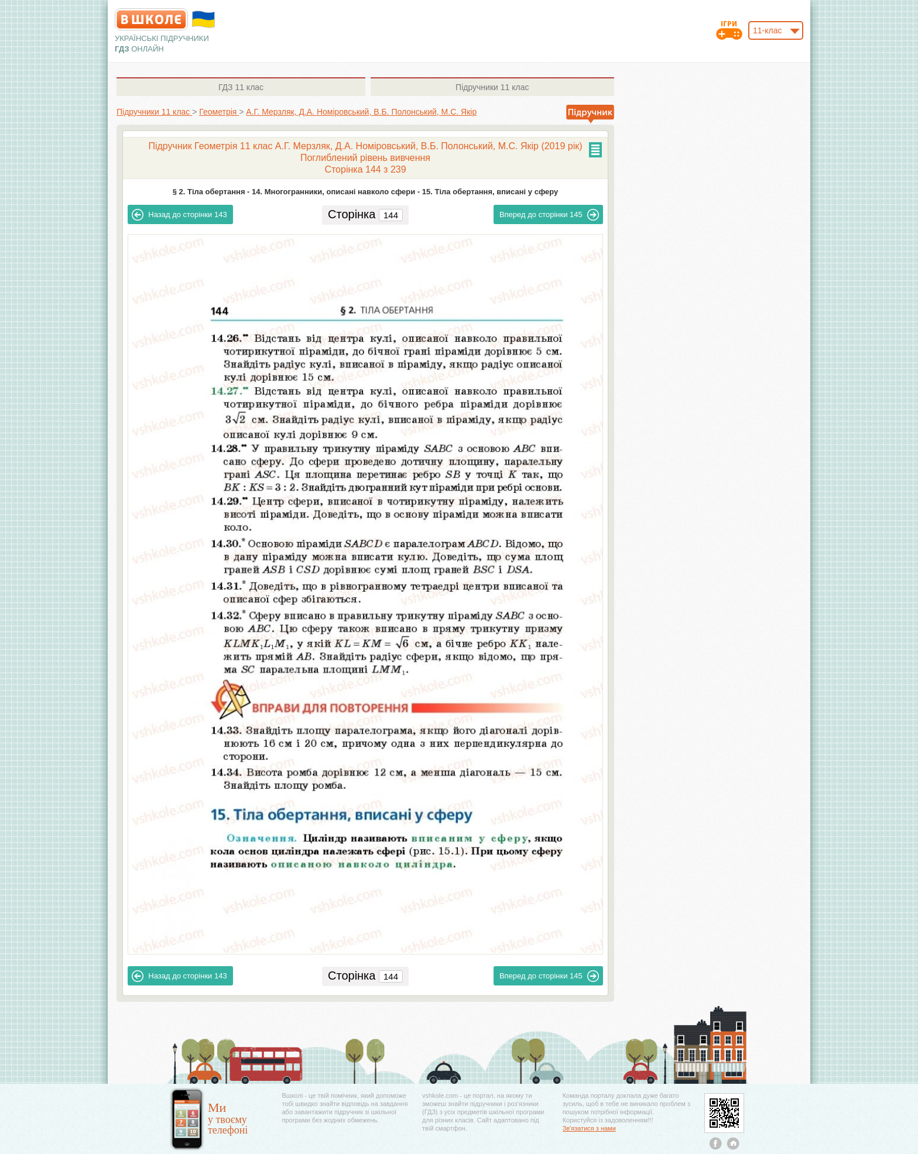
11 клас (240, 87)
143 (179, 215)
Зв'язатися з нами (589, 1128)
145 (549, 215)
